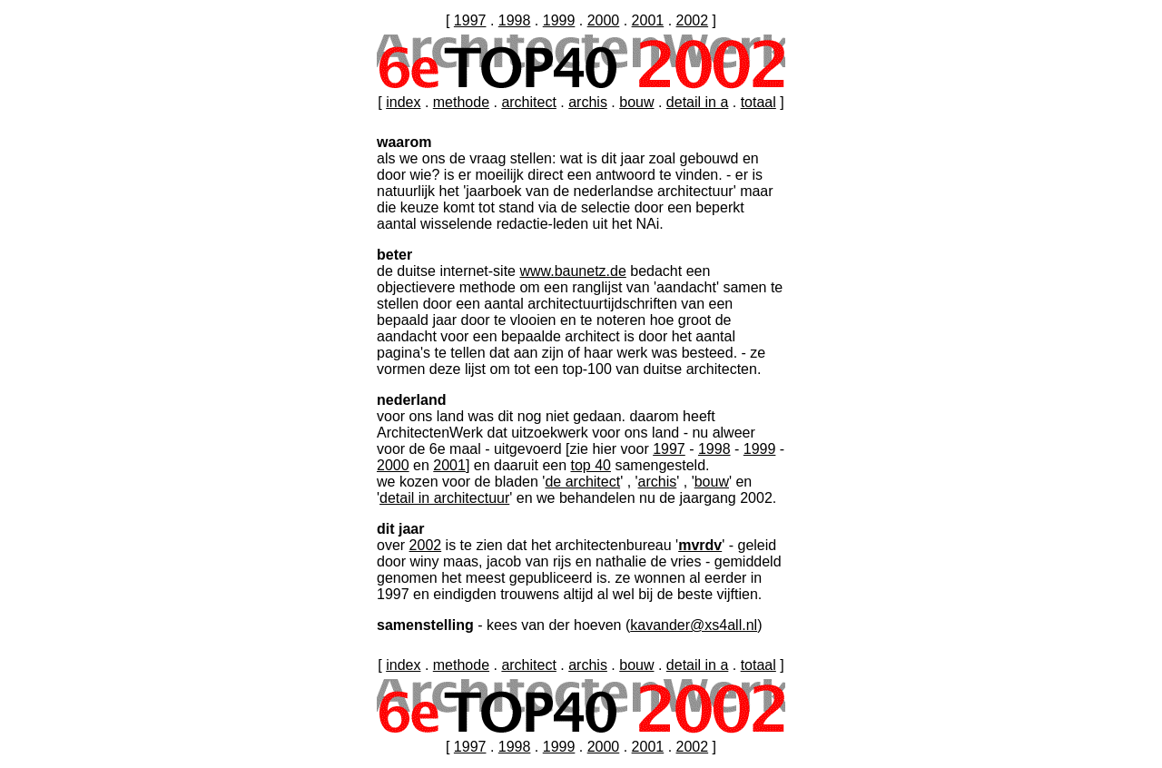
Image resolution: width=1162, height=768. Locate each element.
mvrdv (700, 545)
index (403, 102)
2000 (603, 20)
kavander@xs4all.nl (693, 625)
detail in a (697, 102)
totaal (758, 102)
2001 (648, 20)
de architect (582, 481)
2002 (692, 20)
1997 (470, 20)
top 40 (591, 465)
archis (587, 102)
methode (461, 102)
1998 (514, 20)
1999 (559, 20)
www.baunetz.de (572, 271)
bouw (636, 102)
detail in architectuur (444, 498)
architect (528, 102)
